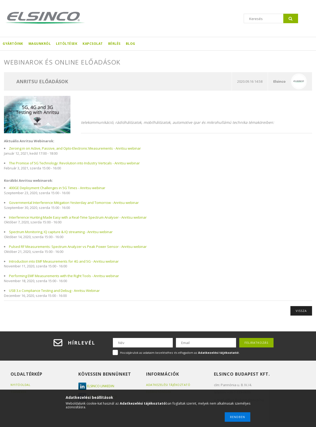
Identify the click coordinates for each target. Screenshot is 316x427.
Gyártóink (13, 43)
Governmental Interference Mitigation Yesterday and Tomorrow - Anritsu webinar (74, 202)
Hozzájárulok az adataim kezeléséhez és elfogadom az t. (180, 353)
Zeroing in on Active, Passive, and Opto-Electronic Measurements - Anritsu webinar (75, 148)
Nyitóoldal (20, 385)
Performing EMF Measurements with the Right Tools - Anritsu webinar (64, 275)
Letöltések (66, 43)
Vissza (301, 311)
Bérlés (114, 43)
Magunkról (39, 43)
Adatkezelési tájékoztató (168, 385)
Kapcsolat (93, 43)
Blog (130, 43)
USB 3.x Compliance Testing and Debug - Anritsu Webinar (54, 290)
